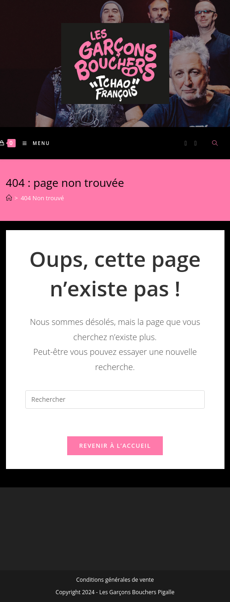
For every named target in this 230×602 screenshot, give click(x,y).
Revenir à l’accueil (115, 445)
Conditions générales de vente (115, 580)
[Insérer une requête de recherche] (115, 399)
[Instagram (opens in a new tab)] (195, 143)
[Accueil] (9, 198)
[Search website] (214, 144)
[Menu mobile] (33, 143)
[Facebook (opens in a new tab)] (185, 143)
